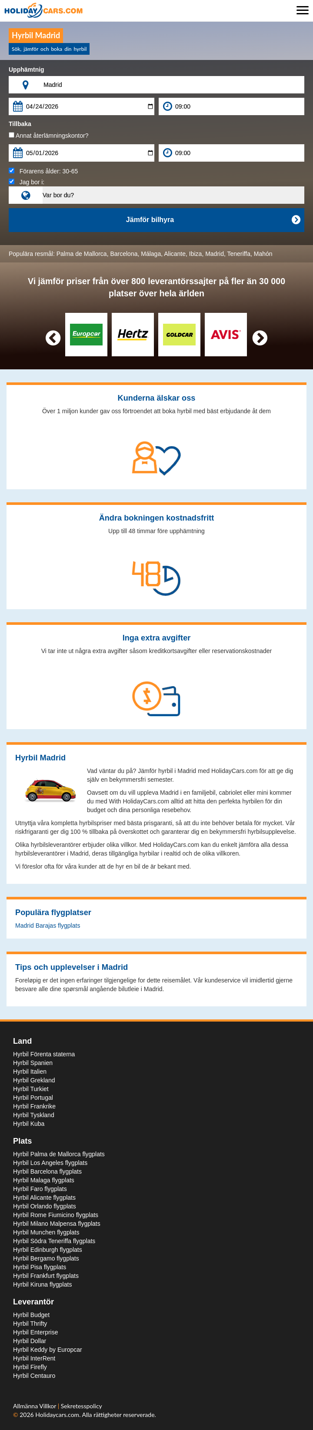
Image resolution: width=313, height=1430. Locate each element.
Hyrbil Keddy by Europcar (47, 1349)
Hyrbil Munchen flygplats (46, 1232)
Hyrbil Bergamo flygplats (46, 1258)
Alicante (175, 253)
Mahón (263, 253)
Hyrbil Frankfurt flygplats (46, 1275)
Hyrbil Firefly (30, 1367)
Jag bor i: (26, 182)
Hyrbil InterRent (34, 1358)
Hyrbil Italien (30, 1071)
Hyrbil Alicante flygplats (44, 1197)
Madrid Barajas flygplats (47, 925)
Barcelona (123, 253)
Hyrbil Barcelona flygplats (47, 1171)
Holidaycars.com (57, 1414)
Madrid (214, 253)
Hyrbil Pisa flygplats (39, 1267)
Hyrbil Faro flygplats (40, 1188)
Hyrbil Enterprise (35, 1332)
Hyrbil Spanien (33, 1062)
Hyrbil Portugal (33, 1097)
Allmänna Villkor (35, 1406)
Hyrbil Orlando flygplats (44, 1206)
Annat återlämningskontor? (48, 135)
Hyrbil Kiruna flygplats (42, 1284)
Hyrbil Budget (31, 1314)
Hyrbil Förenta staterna (44, 1054)
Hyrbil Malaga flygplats (43, 1180)
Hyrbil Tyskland (33, 1114)
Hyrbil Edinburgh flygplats (47, 1249)
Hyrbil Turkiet (31, 1088)
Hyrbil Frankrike (34, 1106)
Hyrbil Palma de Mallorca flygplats (59, 1154)
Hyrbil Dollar (29, 1340)
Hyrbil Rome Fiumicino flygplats (55, 1214)
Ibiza (195, 253)
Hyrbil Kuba (28, 1123)
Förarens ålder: (43, 171)
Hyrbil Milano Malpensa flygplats (56, 1223)
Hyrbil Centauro (34, 1375)
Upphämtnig (26, 69)
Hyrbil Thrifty (30, 1323)
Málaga (151, 253)
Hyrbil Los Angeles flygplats (50, 1162)
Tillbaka (20, 123)
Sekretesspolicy (81, 1406)
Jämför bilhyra (213, 220)
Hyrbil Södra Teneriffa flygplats (54, 1241)
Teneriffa (238, 253)
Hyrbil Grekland (34, 1080)
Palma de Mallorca (82, 253)
